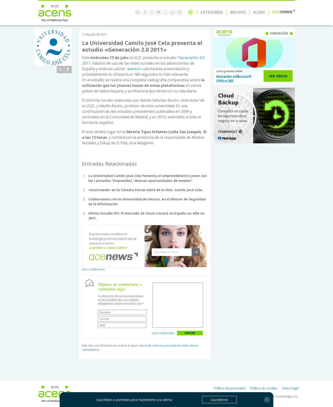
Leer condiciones (93, 269)
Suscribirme (219, 400)
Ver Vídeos (278, 76)
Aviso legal (290, 388)
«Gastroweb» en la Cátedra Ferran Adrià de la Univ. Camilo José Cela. (145, 190)
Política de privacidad (229, 388)
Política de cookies (264, 388)
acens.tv (134, 68)
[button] (195, 252)
